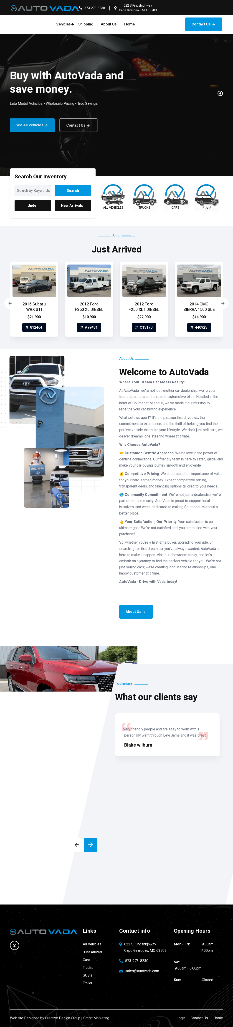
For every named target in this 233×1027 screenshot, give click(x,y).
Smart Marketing (96, 1018)
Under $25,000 (32, 207)
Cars (86, 960)
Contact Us (204, 24)
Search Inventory (73, 192)
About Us (109, 24)
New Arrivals (72, 205)
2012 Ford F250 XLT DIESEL (144, 307)
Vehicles (63, 24)
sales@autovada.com (142, 971)
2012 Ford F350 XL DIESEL (89, 307)
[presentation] (10, 303)
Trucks (88, 967)
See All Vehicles (24, 125)
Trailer (87, 983)
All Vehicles (92, 944)
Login (181, 1018)
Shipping (85, 24)
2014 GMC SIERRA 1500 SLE (199, 307)
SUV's (87, 975)
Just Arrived (92, 952)
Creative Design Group (62, 1018)
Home (129, 24)
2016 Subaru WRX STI (34, 307)
